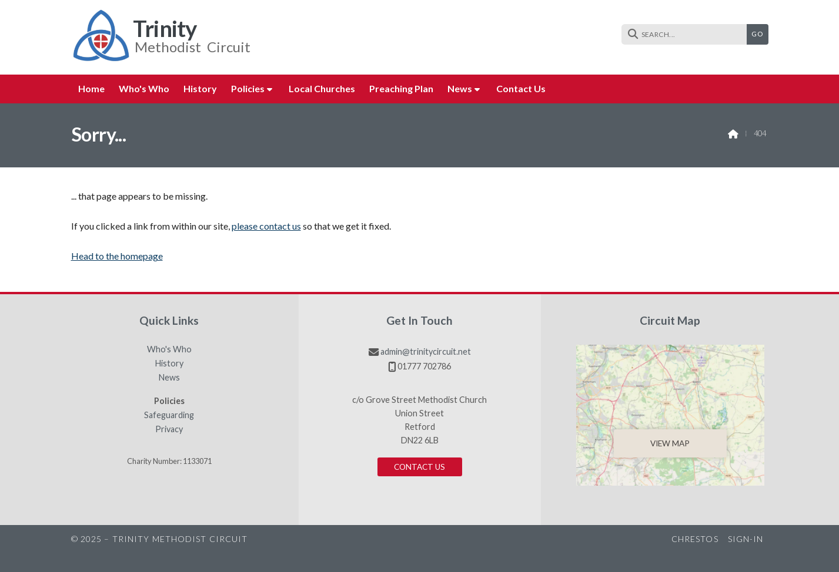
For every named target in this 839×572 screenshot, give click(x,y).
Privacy (169, 429)
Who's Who (169, 349)
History (169, 363)
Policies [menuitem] (248, 88)
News (169, 377)
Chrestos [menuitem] (694, 539)
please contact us (266, 225)
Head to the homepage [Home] (117, 255)
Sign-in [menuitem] (746, 539)
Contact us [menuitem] (521, 88)
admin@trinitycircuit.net (425, 351)
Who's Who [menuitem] (144, 88)
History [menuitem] (200, 88)
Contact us (419, 467)
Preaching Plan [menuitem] (401, 88)
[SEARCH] (687, 34)
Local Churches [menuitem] (322, 88)
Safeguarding (169, 415)
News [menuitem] (459, 88)
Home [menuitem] (91, 88)
